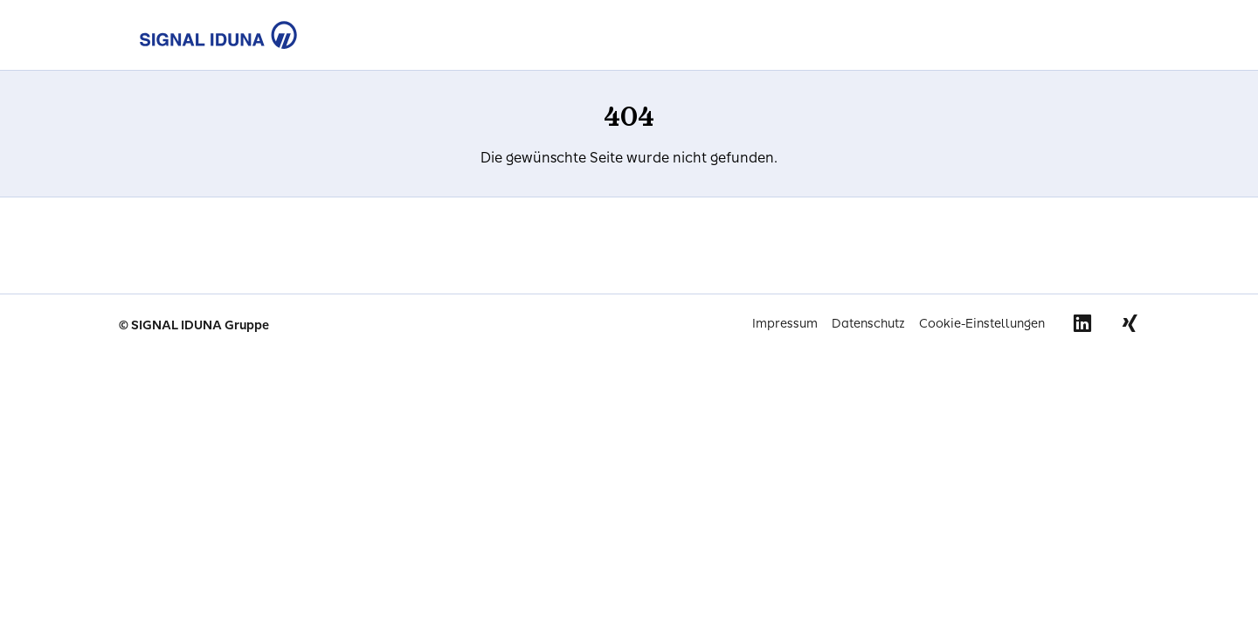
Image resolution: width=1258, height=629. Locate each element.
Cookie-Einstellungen (982, 323)
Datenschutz (868, 323)
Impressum (785, 323)
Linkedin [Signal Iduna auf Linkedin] (1082, 323)
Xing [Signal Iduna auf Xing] (1129, 323)
